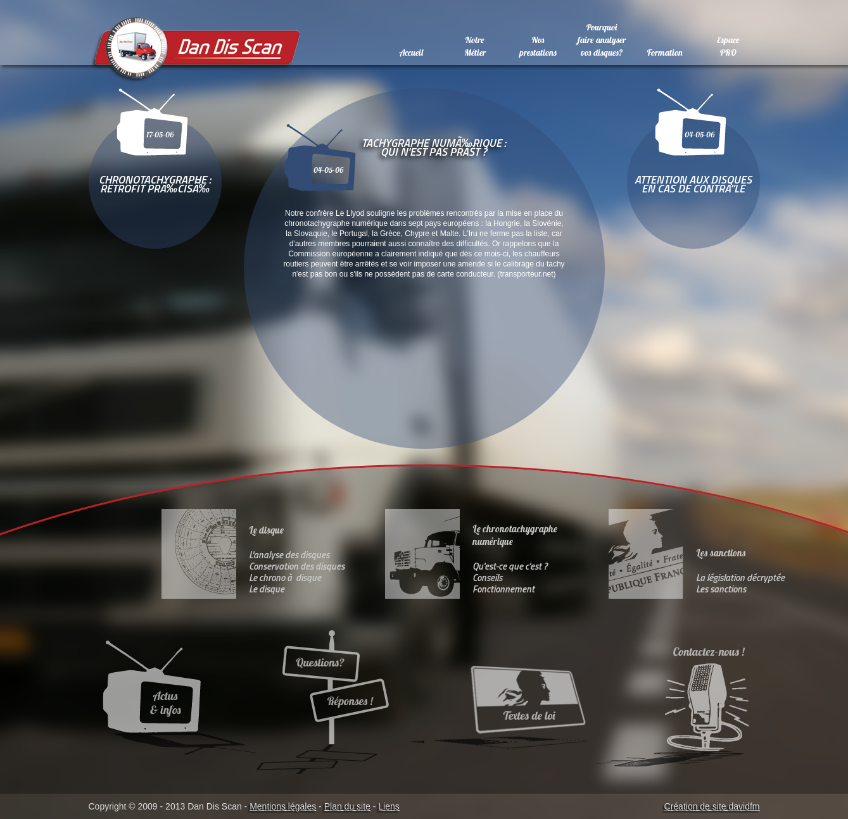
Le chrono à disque (285, 577)
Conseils (487, 577)
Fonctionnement (503, 589)
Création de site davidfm (712, 806)
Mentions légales (283, 806)
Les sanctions (721, 589)
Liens (388, 806)
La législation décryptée (740, 577)
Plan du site (347, 806)
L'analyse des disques (289, 554)
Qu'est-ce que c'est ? (509, 566)
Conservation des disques (297, 566)
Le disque (266, 589)
